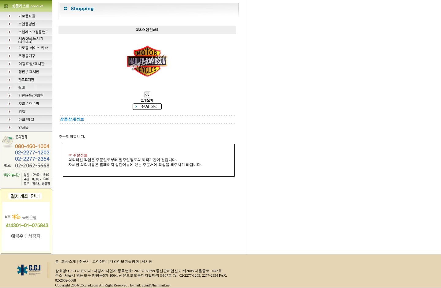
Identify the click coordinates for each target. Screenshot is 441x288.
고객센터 (99, 261)
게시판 (147, 261)
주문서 (84, 261)
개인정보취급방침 (124, 261)
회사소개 (68, 261)
